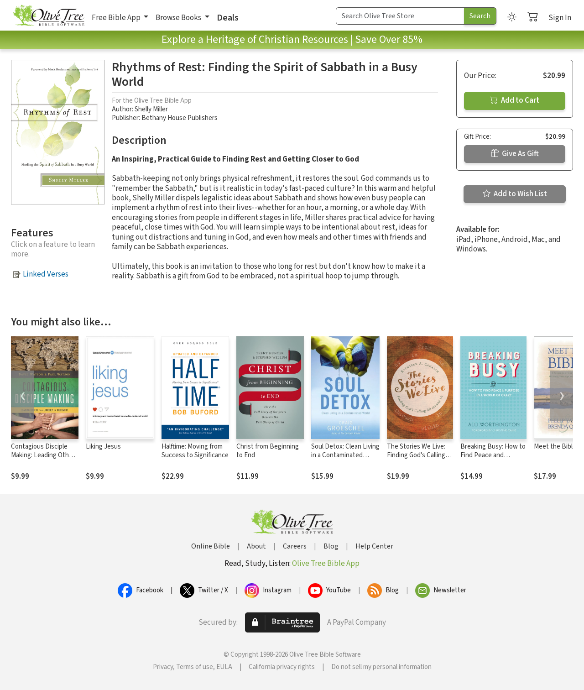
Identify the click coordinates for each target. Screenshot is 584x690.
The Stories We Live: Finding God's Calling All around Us (416, 455)
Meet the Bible (555, 446)
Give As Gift (515, 153)
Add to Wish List (515, 193)
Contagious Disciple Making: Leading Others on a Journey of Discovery (44, 459)
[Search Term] (400, 16)
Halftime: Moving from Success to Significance (195, 451)
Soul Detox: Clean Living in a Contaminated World (345, 455)
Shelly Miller (151, 109)
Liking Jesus (103, 446)
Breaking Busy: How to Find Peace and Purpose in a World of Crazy (493, 459)
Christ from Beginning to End (267, 451)
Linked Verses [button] (45, 274)
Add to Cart (514, 100)
